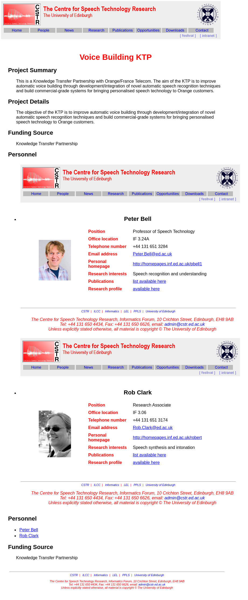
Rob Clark (28, 535)
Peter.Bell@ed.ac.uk (152, 254)
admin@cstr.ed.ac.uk (185, 324)
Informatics (112, 311)
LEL (126, 311)
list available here (149, 281)
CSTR (85, 311)
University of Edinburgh (160, 311)
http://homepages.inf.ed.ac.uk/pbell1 (167, 264)
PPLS (137, 311)
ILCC (97, 311)
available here (146, 289)
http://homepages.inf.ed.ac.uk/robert (167, 437)
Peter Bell (28, 530)
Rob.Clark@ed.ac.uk (153, 427)
